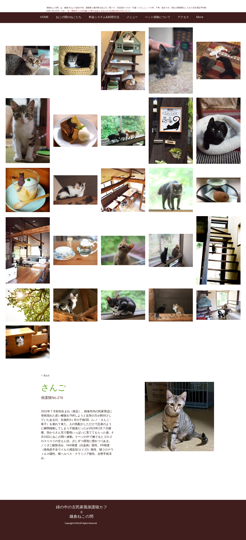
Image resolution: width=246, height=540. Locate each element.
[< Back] (48, 375)
